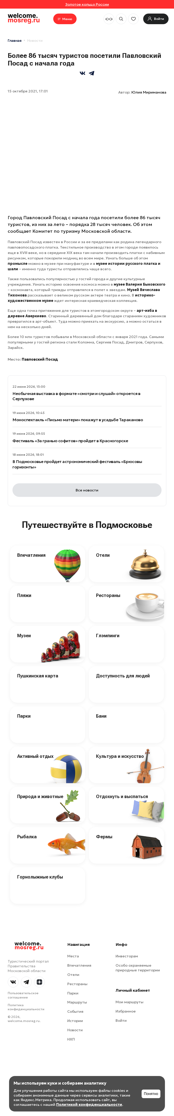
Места (73, 956)
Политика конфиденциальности (26, 1007)
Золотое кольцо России (87, 4)
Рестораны (108, 595)
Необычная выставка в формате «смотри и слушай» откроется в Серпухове (76, 396)
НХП (71, 1039)
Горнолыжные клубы (40, 877)
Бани (101, 716)
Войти (121, 1020)
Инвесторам (127, 956)
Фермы (104, 836)
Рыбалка (27, 836)
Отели (103, 555)
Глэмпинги (107, 635)
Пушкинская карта (37, 676)
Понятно (151, 1094)
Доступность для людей (123, 676)
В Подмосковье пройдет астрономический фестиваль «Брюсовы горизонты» (77, 464)
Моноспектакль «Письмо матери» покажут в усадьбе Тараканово (77, 419)
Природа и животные (40, 796)
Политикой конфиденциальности (89, 1104)
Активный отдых (35, 756)
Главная (15, 40)
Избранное (126, 1011)
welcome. (29, 945)
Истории (75, 1020)
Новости (35, 40)
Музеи (24, 635)
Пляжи (24, 595)
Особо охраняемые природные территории (138, 967)
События (75, 1011)
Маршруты (77, 1002)
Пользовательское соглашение (23, 995)
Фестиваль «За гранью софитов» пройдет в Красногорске (70, 440)
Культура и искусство (120, 756)
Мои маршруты (129, 1002)
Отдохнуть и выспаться (122, 796)
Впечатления (31, 555)
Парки (24, 716)
